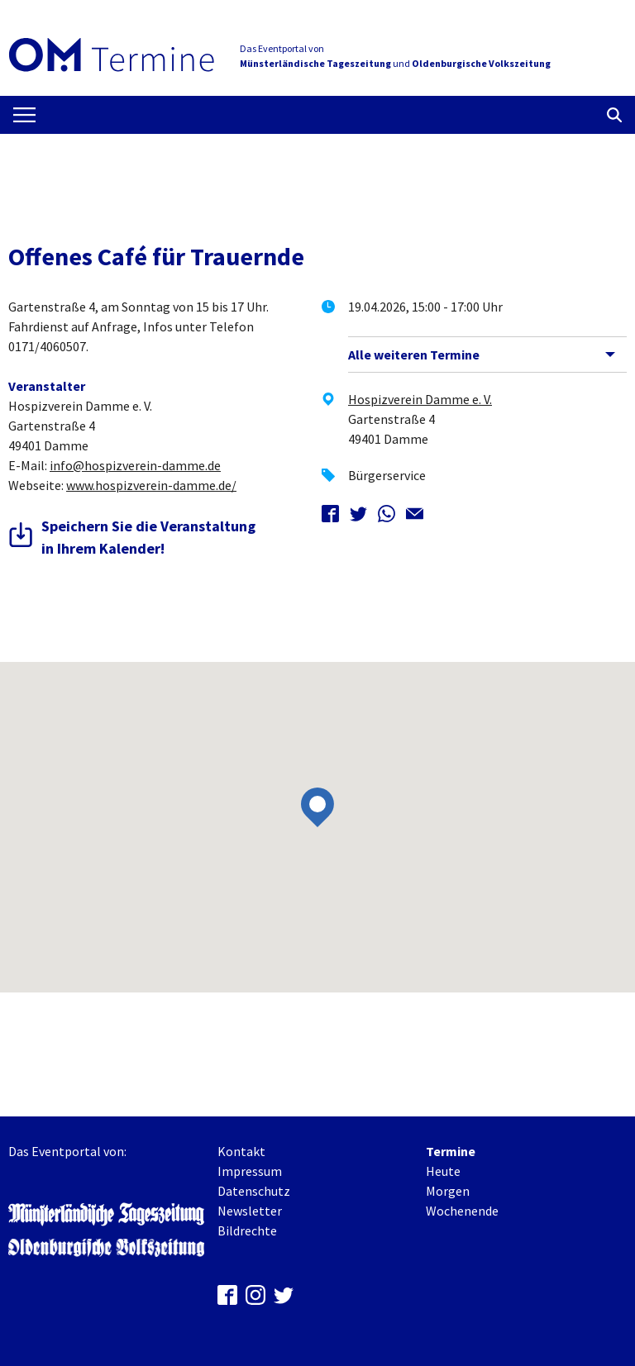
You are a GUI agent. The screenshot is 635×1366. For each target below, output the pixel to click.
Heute (443, 1171)
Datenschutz (253, 1191)
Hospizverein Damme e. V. (420, 399)
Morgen (448, 1191)
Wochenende (462, 1210)
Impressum (249, 1171)
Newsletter (249, 1210)
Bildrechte (247, 1230)
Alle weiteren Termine (414, 354)
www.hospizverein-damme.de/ (151, 485)
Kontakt (241, 1151)
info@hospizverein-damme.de (135, 465)
